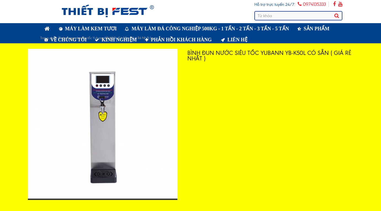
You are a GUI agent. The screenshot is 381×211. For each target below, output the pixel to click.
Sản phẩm (317, 28)
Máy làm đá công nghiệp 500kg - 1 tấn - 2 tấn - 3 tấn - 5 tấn (210, 28)
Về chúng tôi (68, 39)
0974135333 (312, 4)
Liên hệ (237, 39)
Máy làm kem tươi (91, 28)
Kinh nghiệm (119, 39)
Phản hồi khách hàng (181, 39)
